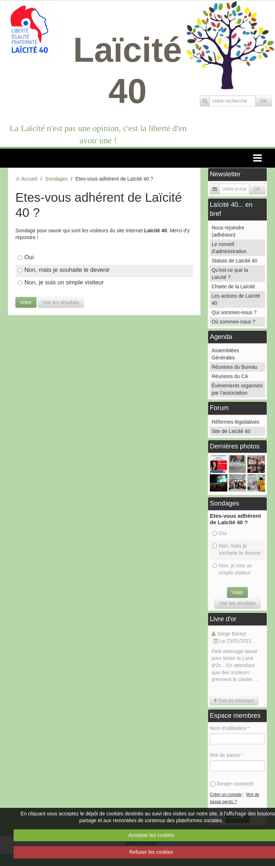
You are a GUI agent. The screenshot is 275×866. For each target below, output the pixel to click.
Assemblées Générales (225, 354)
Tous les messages (234, 700)
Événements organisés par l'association (237, 389)
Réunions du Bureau (234, 367)
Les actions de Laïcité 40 (236, 299)
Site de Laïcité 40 (231, 431)
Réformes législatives (235, 422)
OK (263, 101)
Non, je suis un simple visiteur (61, 282)
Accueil (29, 179)
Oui (26, 257)
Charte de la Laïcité (233, 286)
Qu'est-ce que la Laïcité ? (230, 273)
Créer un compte (226, 794)
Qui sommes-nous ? (234, 312)
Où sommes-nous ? (233, 322)
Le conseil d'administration (229, 247)
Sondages (56, 179)
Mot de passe (225, 755)
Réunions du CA (230, 376)
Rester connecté (232, 784)
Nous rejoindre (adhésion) (228, 231)
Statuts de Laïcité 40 (234, 261)
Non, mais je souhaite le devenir (64, 269)
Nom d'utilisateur (228, 728)
